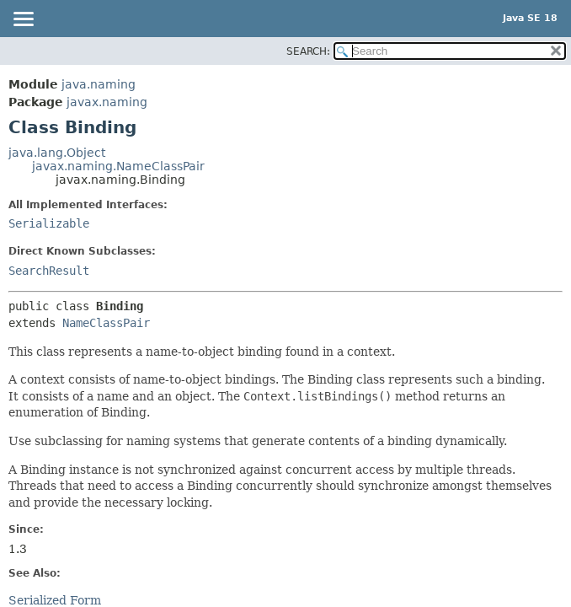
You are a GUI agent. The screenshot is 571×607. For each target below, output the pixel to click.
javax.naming (107, 102)
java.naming (98, 84)
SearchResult (48, 270)
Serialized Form (54, 600)
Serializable (48, 223)
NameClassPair (106, 323)
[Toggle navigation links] (22, 20)
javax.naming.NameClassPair (118, 166)
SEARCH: (308, 51)
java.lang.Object (56, 152)
